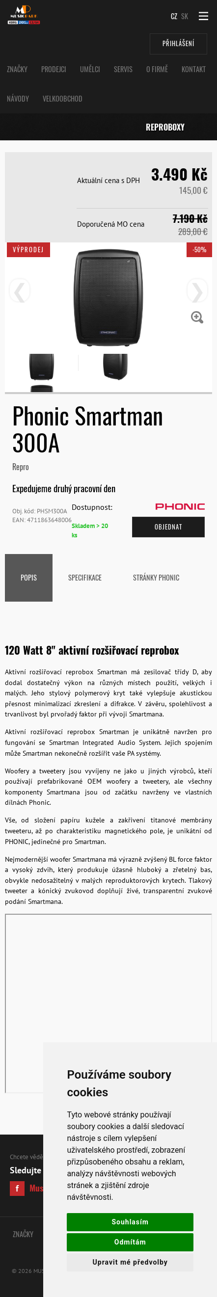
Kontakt (194, 69)
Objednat (168, 526)
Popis (29, 577)
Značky (17, 69)
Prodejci (53, 69)
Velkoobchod (62, 98)
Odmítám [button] (130, 1242)
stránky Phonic (156, 577)
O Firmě (157, 69)
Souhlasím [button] (130, 1222)
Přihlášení (178, 43)
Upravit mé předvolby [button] (130, 1262)
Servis (123, 69)
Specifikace (85, 577)
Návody (18, 98)
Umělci (90, 69)
